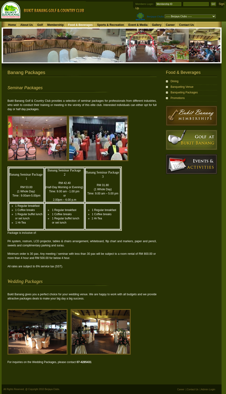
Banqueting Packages (184, 92)
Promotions (178, 98)
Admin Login (208, 389)
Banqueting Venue (182, 86)
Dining (174, 81)
